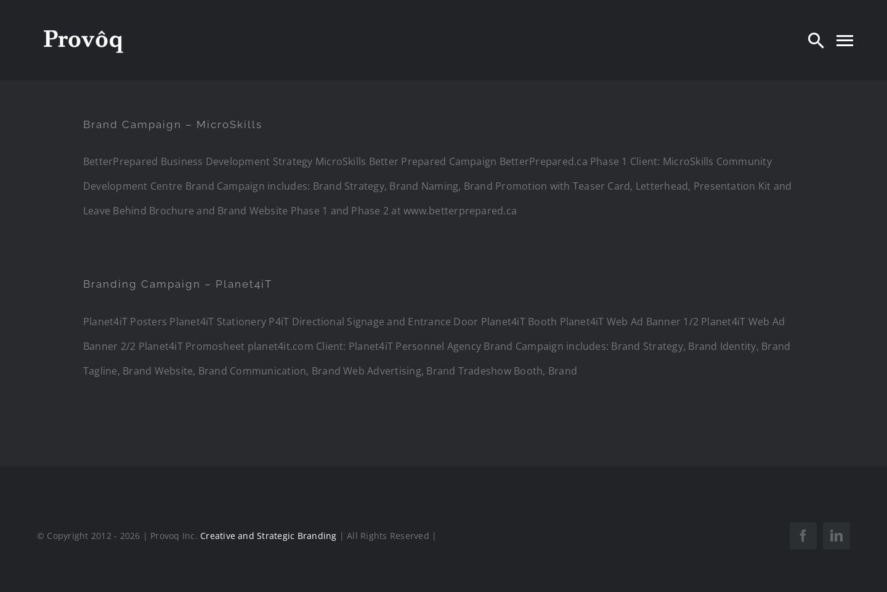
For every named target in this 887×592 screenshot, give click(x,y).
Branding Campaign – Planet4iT (177, 284)
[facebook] (803, 535)
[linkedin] (836, 535)
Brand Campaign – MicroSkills (172, 124)
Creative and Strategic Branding (268, 535)
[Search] (816, 40)
